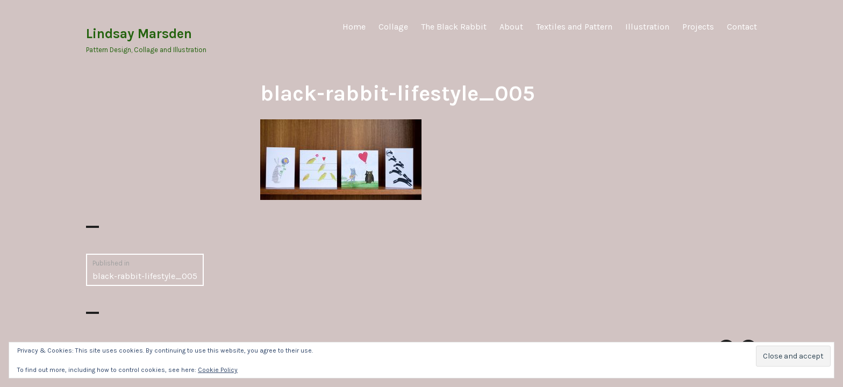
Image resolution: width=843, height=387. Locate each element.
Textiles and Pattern (574, 27)
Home (354, 27)
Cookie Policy (218, 370)
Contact (742, 27)
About (511, 27)
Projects (698, 27)
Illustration (647, 27)
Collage (393, 27)
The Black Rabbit (454, 27)
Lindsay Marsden (139, 33)
